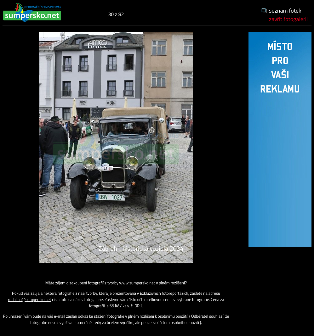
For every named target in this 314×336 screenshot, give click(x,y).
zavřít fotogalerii (288, 19)
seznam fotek (285, 10)
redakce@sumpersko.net (29, 299)
